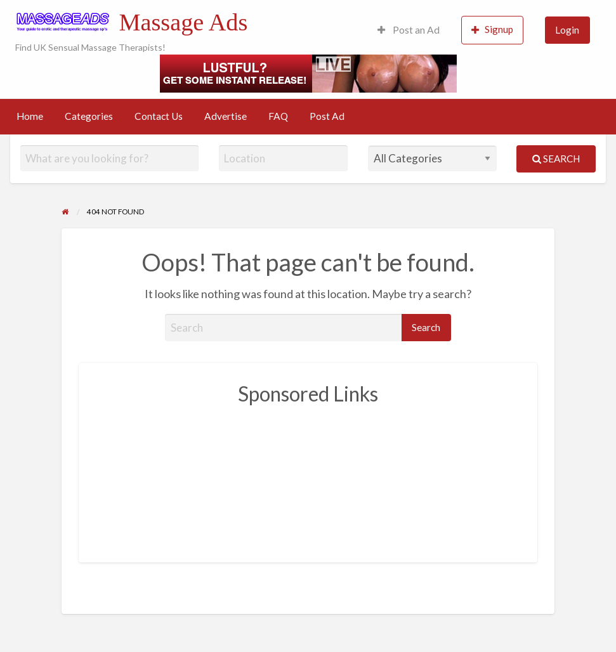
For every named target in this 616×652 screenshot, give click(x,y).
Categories (89, 116)
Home (29, 116)
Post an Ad (408, 30)
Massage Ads (183, 22)
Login (567, 30)
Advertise (225, 116)
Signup (492, 29)
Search (556, 158)
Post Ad (327, 116)
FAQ (278, 116)
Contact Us (158, 116)
